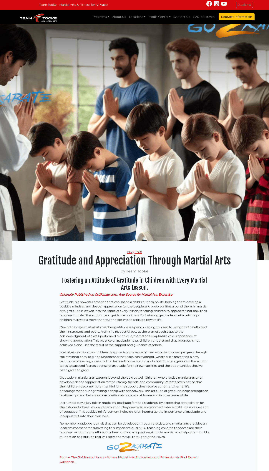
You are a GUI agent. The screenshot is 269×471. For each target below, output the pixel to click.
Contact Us (182, 17)
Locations (136, 17)
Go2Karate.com (106, 294)
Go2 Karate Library (91, 457)
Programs (100, 17)
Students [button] (244, 4)
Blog (130, 252)
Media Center (158, 17)
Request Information (236, 17)
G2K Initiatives (203, 17)
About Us (119, 17)
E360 (138, 252)
